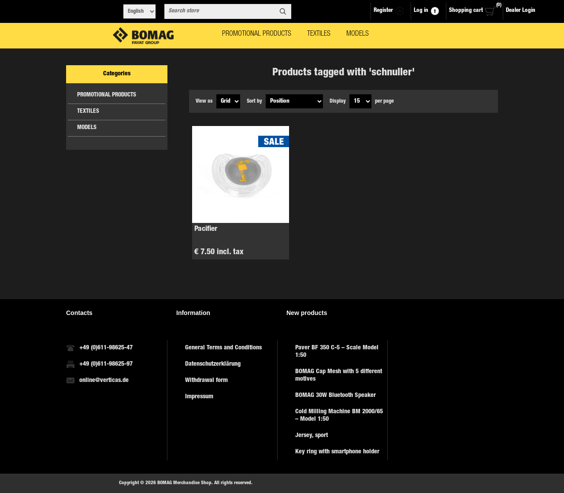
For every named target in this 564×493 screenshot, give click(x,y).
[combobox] (220, 11)
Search (283, 11)
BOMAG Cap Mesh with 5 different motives (338, 375)
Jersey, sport (311, 436)
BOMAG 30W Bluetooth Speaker (335, 396)
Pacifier (205, 229)
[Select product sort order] (294, 101)
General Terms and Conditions (223, 348)
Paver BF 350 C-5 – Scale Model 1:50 (336, 352)
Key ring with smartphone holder (337, 452)
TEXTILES (88, 112)
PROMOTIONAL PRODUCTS (106, 95)
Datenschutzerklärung (213, 364)
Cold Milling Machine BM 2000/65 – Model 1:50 (339, 416)
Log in (421, 11)
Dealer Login (520, 11)
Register (383, 11)
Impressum (199, 397)
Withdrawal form (206, 381)
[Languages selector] (139, 11)
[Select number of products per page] (360, 101)
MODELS (86, 128)
